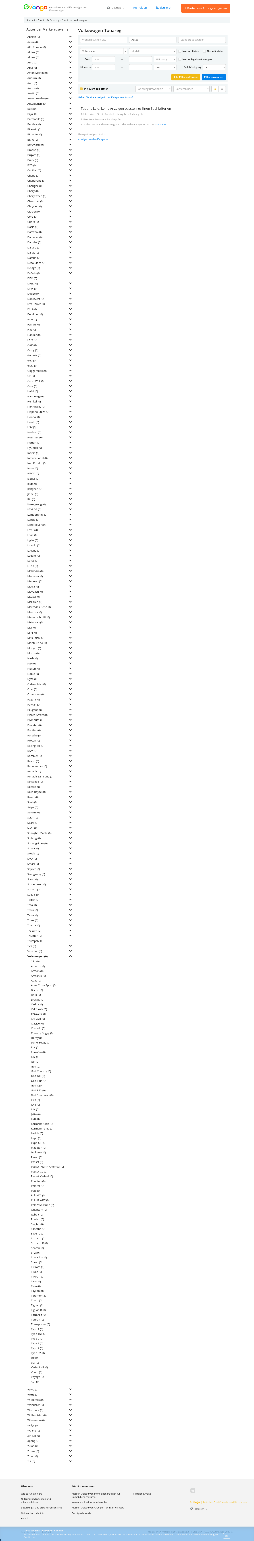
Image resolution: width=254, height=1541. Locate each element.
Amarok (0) (38, 966)
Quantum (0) (39, 1209)
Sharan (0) (37, 1248)
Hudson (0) (34, 432)
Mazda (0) (33, 596)
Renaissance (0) (37, 766)
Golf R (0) (36, 1085)
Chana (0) (33, 175)
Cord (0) (32, 216)
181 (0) (35, 961)
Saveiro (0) (37, 1233)
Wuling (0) (33, 1430)
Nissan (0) (33, 668)
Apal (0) (32, 67)
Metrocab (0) (35, 622)
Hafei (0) (32, 391)
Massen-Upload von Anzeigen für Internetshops (98, 1507)
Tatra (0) (32, 910)
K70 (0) (35, 1119)
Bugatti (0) (33, 155)
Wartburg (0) (35, 1410)
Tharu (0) (36, 1300)
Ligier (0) (32, 540)
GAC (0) (32, 345)
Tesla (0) (32, 915)
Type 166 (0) (38, 1334)
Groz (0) (32, 386)
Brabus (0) (33, 150)
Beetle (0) (37, 990)
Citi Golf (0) (38, 1018)
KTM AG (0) (34, 509)
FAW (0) (32, 319)
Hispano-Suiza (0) (38, 411)
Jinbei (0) (32, 494)
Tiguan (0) (37, 1305)
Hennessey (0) (36, 406)
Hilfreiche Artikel (142, 1493)
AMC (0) (32, 62)
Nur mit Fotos (188, 51)
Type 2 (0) (37, 1338)
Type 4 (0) (37, 1348)
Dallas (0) (33, 252)
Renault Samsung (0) (40, 776)
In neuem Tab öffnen (94, 88)
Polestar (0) (34, 725)
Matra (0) (33, 586)
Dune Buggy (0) (40, 1042)
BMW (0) (32, 139)
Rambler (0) (34, 756)
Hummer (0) (35, 437)
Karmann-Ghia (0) (42, 1128)
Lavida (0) (37, 1133)
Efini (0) (32, 309)
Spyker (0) (33, 869)
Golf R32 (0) (38, 1090)
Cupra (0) (33, 222)
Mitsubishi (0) (35, 638)
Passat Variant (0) (42, 1176)
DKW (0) (32, 288)
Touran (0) (37, 1319)
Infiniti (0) (33, 453)
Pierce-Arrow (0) (37, 715)
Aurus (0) (33, 88)
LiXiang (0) (33, 550)
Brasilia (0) (37, 999)
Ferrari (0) (33, 324)
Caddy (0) (37, 1004)
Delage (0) (33, 268)
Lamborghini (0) (37, 514)
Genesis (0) (34, 355)
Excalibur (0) (35, 314)
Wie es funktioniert (31, 1493)
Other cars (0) (36, 694)
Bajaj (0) (32, 114)
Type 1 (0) (37, 1329)
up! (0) (35, 1362)
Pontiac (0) (34, 730)
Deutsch (115, 7)
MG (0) (31, 627)
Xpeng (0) (33, 1441)
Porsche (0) (34, 735)
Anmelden (140, 8)
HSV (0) (31, 427)
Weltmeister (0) (37, 1415)
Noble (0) (33, 674)
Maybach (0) (35, 591)
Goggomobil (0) (37, 370)
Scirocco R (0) (39, 1243)
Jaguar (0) (33, 478)
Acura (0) (33, 42)
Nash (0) (32, 658)
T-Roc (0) (36, 1272)
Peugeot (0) (34, 709)
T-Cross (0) (37, 1267)
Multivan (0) (38, 1152)
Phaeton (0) (38, 1181)
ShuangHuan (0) (37, 843)
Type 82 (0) (38, 1353)
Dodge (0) (33, 293)
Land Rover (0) (36, 524)
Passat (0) (37, 1162)
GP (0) (31, 376)
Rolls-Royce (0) (36, 792)
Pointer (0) (37, 1186)
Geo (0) (31, 360)
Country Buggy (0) (42, 1033)
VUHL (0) (32, 1394)
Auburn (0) (34, 78)
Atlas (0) (36, 980)
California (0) (39, 1009)
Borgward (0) (35, 144)
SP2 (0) (35, 1252)
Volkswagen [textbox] (89, 51)
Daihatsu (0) (35, 237)
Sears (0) (32, 822)
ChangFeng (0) (36, 180)
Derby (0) (36, 1038)
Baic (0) (31, 108)
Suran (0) (36, 1262)
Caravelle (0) (38, 1014)
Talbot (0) (33, 899)
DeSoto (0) (33, 273)
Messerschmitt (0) (38, 617)
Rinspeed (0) (35, 781)
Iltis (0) (35, 1109)
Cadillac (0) (34, 170)
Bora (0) (36, 994)
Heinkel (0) (34, 401)
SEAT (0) (32, 828)
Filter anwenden (213, 77)
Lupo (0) (36, 1138)
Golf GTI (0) (38, 1076)
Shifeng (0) (34, 838)
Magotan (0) (38, 1147)
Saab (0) (32, 802)
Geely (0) (32, 350)
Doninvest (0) (35, 299)
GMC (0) (32, 365)
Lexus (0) (33, 530)
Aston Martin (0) (37, 72)
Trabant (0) (34, 930)
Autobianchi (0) (36, 103)
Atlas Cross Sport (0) (43, 985)
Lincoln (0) (33, 545)
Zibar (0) (32, 1456)
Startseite (160, 124)
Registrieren (164, 8)
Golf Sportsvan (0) (42, 1095)
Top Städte (47, 1532)
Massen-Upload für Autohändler (89, 1502)
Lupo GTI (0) (38, 1143)
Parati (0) (36, 1157)
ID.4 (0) (35, 1104)
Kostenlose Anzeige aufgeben (206, 8)
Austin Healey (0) (38, 98)
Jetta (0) (36, 1114)
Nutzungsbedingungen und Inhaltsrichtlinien (36, 1500)
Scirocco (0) (38, 1238)
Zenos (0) (33, 1451)
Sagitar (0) (37, 1224)
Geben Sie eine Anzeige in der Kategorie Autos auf (105, 97)
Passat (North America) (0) (47, 1166)
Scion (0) (32, 817)
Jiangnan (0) (34, 488)
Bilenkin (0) (34, 129)
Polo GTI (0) (38, 1195)
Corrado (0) (38, 1028)
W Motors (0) (35, 1399)
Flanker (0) (34, 335)
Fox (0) (35, 1057)
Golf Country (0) (41, 1071)
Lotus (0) (32, 560)
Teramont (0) (39, 1295)
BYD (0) (31, 165)
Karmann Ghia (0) (42, 1124)
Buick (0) (32, 160)
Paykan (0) (33, 704)
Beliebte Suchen (29, 1532)
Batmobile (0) (35, 119)
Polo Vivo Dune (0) (42, 1205)
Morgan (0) (34, 648)
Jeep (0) (32, 483)
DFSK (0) (32, 283)
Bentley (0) (34, 124)
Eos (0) (35, 1047)
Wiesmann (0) (36, 1420)
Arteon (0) (37, 971)
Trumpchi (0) (35, 941)
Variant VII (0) (39, 1367)
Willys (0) (32, 1425)
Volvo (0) (32, 1389)
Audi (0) (32, 83)
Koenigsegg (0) (36, 504)
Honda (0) (33, 417)
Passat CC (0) (39, 1171)
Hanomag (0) (35, 396)
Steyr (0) (32, 879)
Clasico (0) (37, 1023)
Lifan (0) (32, 535)
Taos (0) (36, 1281)
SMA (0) (32, 858)
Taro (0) (36, 1286)
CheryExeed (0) (36, 196)
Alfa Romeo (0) (36, 47)
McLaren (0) (34, 602)
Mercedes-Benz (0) (39, 607)
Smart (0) (33, 863)
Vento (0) (36, 1372)
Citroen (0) (34, 211)
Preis (87, 59)
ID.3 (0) (35, 1100)
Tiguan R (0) (38, 1310)
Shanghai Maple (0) (39, 833)
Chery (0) (33, 191)
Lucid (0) (32, 566)
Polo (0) (35, 1190)
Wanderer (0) (35, 1405)
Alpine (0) (33, 57)
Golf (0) (35, 1066)
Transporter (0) (40, 1324)
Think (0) (32, 920)
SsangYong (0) (36, 874)
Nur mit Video (213, 51)
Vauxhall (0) (34, 951)
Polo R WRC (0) (40, 1200)
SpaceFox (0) (39, 1257)
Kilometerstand (86, 67)
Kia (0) (31, 499)
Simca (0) (33, 848)
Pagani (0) (33, 699)
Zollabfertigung (192, 67)
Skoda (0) (33, 853)
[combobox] (103, 51)
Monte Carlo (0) (37, 643)
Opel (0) (32, 689)
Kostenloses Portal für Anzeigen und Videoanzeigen (218, 1502)
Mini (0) (32, 632)
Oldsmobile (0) (36, 684)
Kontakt (25, 1518)
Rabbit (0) (37, 1214)
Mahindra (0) (35, 571)
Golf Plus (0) (38, 1081)
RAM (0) (32, 751)
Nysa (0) (32, 679)
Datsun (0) (33, 258)
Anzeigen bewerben (82, 1513)
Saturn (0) (33, 812)
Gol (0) (35, 1061)
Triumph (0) (34, 935)
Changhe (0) (34, 186)
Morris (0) (33, 653)
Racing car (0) (35, 745)
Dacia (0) (32, 227)
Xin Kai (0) (33, 1435)
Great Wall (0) (35, 381)
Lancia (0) (33, 519)
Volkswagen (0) (37, 956)
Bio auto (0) (34, 134)
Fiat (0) (31, 329)
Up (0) (34, 1357)
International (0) (37, 458)
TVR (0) (31, 946)
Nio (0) (31, 663)
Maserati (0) (34, 581)
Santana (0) (38, 1229)
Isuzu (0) (32, 468)
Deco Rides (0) (36, 263)
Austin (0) (33, 93)
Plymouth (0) (35, 720)
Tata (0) (32, 905)
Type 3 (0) (37, 1343)
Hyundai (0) (34, 447)
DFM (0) (32, 278)
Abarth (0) (33, 36)
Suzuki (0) (33, 894)
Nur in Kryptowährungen (195, 59)
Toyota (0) (33, 925)
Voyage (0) (37, 1377)
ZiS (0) (31, 1461)
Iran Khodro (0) (36, 463)
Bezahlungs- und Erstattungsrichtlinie (41, 1507)
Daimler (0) (34, 242)
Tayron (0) (37, 1291)
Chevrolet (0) (35, 201)
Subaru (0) (33, 889)
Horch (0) (33, 422)
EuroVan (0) (38, 1052)
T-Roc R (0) (37, 1276)
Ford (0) (32, 340)
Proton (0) (33, 740)
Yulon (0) (32, 1446)
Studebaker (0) (36, 884)
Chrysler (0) (34, 206)
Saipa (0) (32, 807)
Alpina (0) (33, 52)
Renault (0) (34, 771)
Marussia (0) (35, 576)
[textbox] (152, 51)
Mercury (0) (34, 612)
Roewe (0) (33, 786)
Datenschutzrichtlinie (32, 1513)
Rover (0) (33, 797)
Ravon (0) (33, 761)
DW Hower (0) (36, 304)
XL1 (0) (35, 1381)
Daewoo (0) (34, 232)
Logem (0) (33, 555)
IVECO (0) (33, 473)
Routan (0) (37, 1219)
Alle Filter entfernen (185, 77)
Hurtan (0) (33, 442)
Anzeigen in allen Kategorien (93, 139)
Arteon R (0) (38, 976)
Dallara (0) (33, 247)
